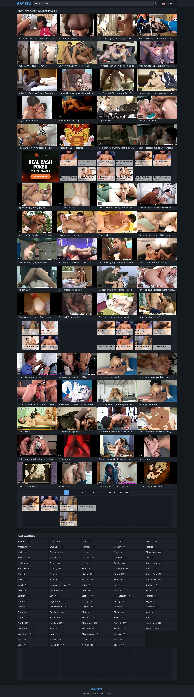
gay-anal (57, 612)
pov (118, 585)
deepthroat (26, 634)
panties (120, 563)
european (56, 552)
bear (23, 590)
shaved (120, 623)
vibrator (152, 590)
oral (119, 541)
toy (150, 558)
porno (119, 574)
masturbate (89, 623)
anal (23, 552)
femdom (57, 579)
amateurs (24, 547)
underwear (153, 579)
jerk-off (88, 558)
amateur (25, 541)
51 (115, 492)
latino (87, 596)
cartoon (24, 596)
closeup (24, 617)
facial (55, 563)
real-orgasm (122, 596)
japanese (89, 547)
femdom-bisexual (60, 585)
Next (127, 492)
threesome (154, 552)
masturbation (91, 634)
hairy (55, 617)
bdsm (23, 579)
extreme (56, 558)
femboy (56, 574)
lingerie (88, 607)
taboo (119, 645)
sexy (119, 617)
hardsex (56, 639)
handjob (56, 623)
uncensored (154, 563)
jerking (88, 563)
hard (55, 628)
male (87, 612)
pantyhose (121, 568)
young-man (153, 623)
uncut (151, 568)
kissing (88, 574)
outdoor (121, 558)
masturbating (90, 628)
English (170, 3)
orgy (119, 552)
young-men (153, 628)
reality (120, 601)
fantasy (56, 568)
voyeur (151, 601)
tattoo (152, 541)
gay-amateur (59, 607)
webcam (152, 607)
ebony (55, 541)
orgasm (120, 547)
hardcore (57, 634)
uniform (152, 585)
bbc (22, 574)
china (23, 601)
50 (110, 492)
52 (121, 492)
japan (87, 541)
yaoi (150, 617)
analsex (24, 563)
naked (87, 639)
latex (87, 585)
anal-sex (24, 558)
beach (23, 585)
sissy (119, 639)
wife (150, 612)
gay (55, 596)
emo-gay (57, 547)
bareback (25, 568)
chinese (24, 607)
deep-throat (26, 628)
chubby (23, 612)
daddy (23, 623)
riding (119, 612)
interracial (57, 645)
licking (87, 601)
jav (85, 552)
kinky (87, 568)
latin (87, 590)
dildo (23, 645)
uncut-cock (153, 574)
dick (22, 639)
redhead (120, 607)
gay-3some (58, 601)
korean (87, 579)
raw (118, 590)
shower (120, 634)
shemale (120, 628)
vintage (152, 596)
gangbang (57, 590)
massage (88, 617)
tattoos (152, 547)
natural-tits (89, 645)
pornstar (121, 579)
